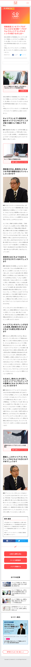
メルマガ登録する (15, 566)
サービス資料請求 (15, 560)
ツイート (24, 54)
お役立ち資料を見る (15, 554)
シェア (16, 54)
